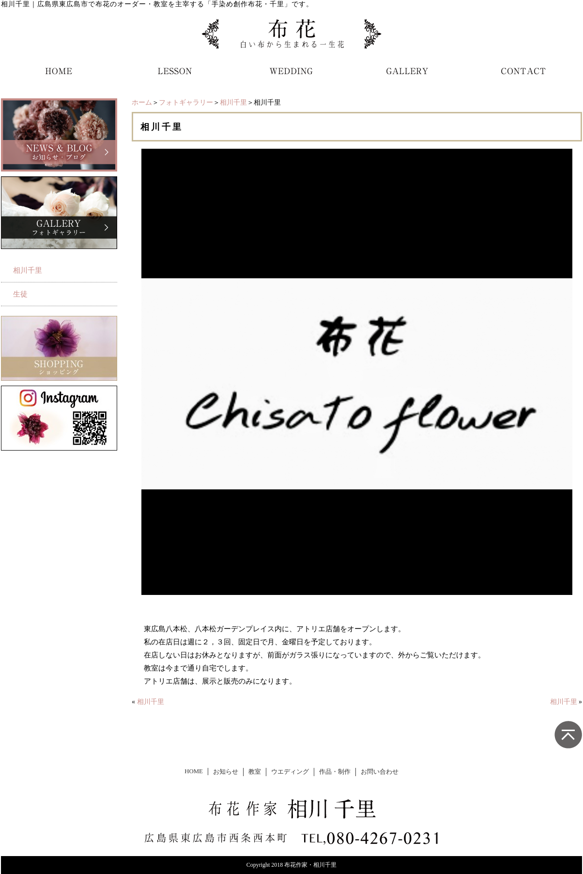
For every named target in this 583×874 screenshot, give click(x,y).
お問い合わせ (380, 771)
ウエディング (290, 771)
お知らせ (225, 771)
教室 (254, 771)
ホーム (142, 102)
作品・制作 (335, 771)
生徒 (20, 294)
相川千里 (233, 102)
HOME (193, 771)
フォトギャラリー (186, 102)
